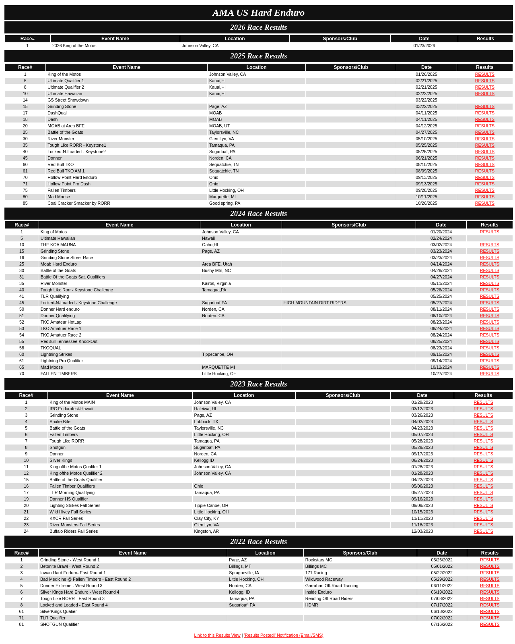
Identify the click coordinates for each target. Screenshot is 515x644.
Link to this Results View (217, 635)
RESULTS (484, 74)
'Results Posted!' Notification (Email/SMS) (283, 635)
